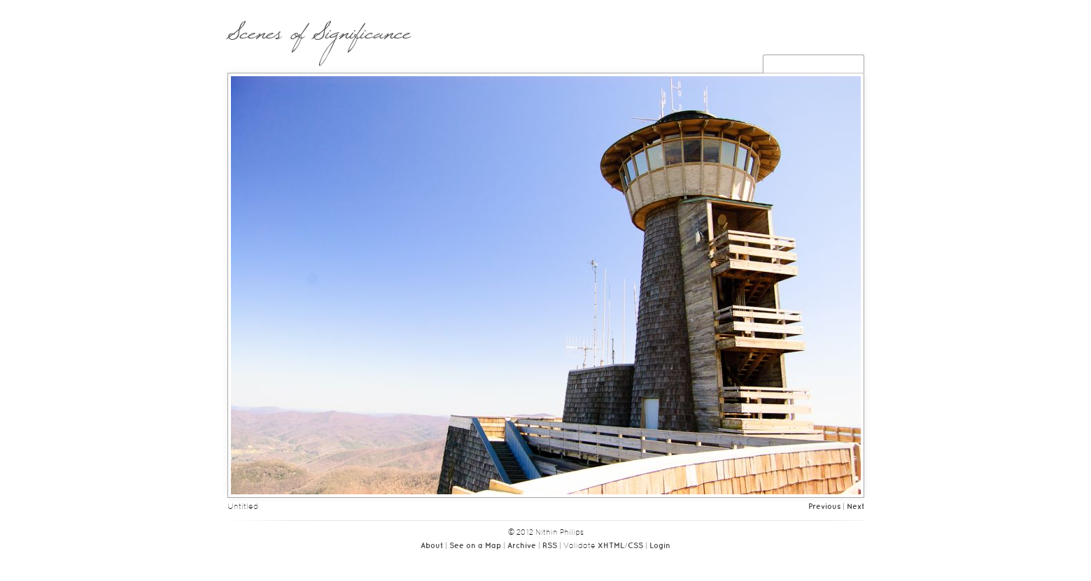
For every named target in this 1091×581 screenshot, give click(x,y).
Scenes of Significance (318, 40)
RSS (549, 546)
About (432, 546)
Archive (521, 546)
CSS (635, 546)
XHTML (611, 546)
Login (659, 546)
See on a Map (475, 546)
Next (855, 506)
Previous (824, 506)
